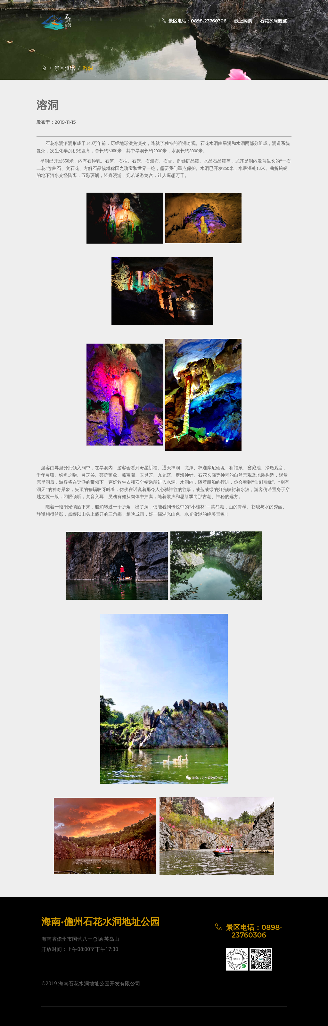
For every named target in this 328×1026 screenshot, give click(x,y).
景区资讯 (64, 68)
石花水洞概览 (273, 21)
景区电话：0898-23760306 (194, 21)
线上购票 (243, 21)
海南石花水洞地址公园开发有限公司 (99, 983)
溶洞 (88, 68)
